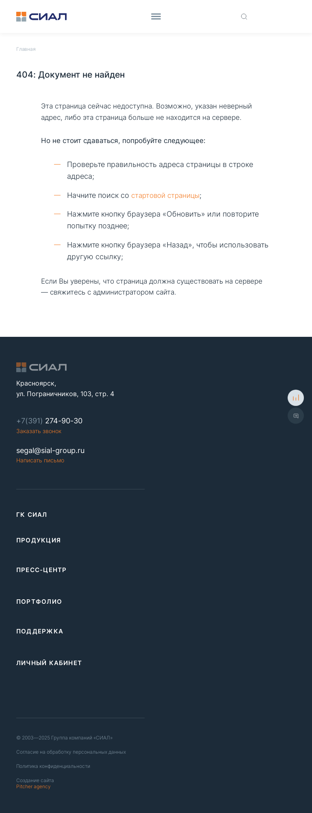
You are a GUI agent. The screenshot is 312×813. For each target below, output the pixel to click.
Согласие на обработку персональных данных (71, 752)
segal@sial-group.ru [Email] (50, 450)
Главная (25, 49)
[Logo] (41, 17)
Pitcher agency (35, 783)
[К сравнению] (296, 398)
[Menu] (156, 16)
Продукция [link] (38, 540)
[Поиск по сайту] (244, 16)
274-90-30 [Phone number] (49, 420)
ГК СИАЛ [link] (32, 514)
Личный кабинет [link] (49, 663)
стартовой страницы (165, 195)
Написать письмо (40, 460)
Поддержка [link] (39, 631)
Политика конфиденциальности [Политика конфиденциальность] (53, 766)
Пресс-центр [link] (41, 570)
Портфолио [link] (39, 601)
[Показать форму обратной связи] (296, 415)
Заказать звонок (38, 430)
